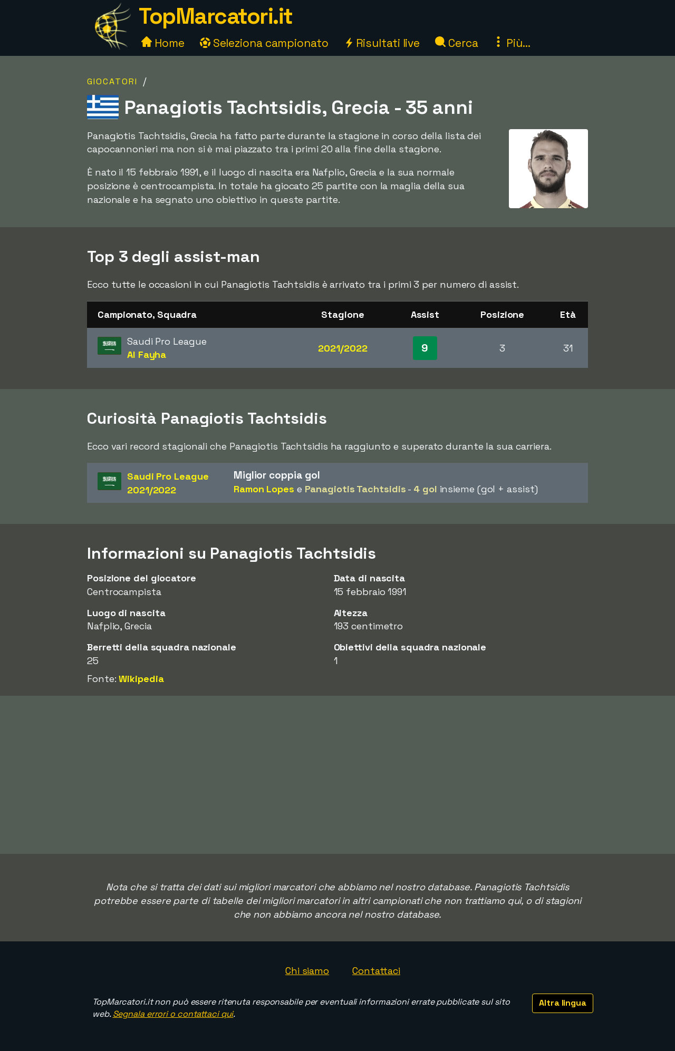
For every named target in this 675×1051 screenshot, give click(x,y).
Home (163, 43)
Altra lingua (562, 1002)
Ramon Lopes (264, 489)
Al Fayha (146, 354)
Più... (511, 43)
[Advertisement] (337, 775)
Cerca (456, 43)
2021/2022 (342, 348)
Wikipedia (141, 679)
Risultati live (382, 43)
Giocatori (112, 81)
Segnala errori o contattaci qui (173, 1013)
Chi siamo (307, 971)
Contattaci (376, 971)
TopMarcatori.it (216, 16)
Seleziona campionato (264, 43)
